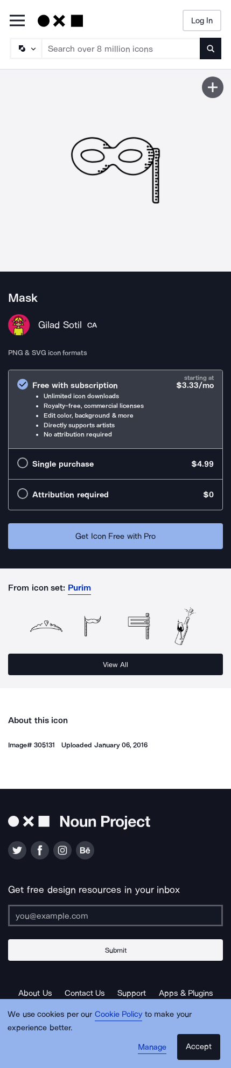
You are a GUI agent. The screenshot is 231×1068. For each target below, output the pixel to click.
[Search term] (121, 48)
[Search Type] (25, 48)
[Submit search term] (210, 48)
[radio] (115, 409)
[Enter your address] (115, 915)
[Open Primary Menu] (17, 21)
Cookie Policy (119, 1014)
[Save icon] (212, 87)
